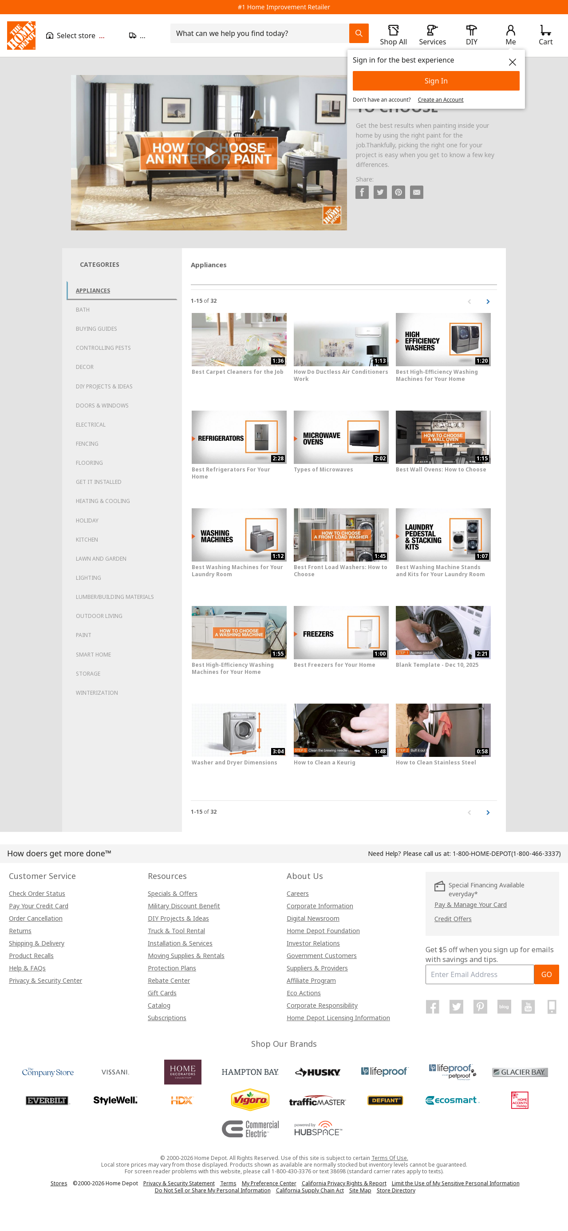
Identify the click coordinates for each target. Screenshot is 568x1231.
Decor (85, 367)
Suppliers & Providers (317, 968)
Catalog (159, 1005)
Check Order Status (37, 893)
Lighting (88, 578)
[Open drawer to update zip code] (144, 35)
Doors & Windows (102, 405)
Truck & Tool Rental (176, 930)
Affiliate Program (311, 980)
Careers (298, 893)
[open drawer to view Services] (432, 35)
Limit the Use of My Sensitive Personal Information (456, 1183)
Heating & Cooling (103, 501)
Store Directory (396, 1190)
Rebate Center (169, 980)
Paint (83, 635)
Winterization (97, 693)
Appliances (93, 290)
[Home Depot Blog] (504, 1007)
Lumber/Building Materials (115, 597)
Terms (228, 1183)
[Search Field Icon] (359, 33)
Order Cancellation (36, 918)
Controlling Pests (103, 348)
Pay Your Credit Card (38, 906)
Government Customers (322, 955)
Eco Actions (304, 993)
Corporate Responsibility (322, 1005)
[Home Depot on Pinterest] (480, 1007)
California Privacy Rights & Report (344, 1183)
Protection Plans (172, 968)
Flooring (89, 463)
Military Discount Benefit (184, 906)
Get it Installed (99, 482)
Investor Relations (313, 943)
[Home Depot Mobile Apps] (552, 1007)
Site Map (360, 1190)
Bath (83, 309)
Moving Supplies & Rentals (186, 955)
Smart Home (93, 654)
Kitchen (87, 539)
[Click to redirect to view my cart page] (546, 35)
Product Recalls (31, 955)
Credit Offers (453, 918)
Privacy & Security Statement (179, 1183)
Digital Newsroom (313, 918)
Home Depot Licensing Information (338, 1017)
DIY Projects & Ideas (104, 386)
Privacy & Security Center (45, 980)
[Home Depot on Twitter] (457, 1007)
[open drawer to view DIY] (472, 35)
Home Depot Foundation (323, 930)
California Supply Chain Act (310, 1190)
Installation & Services (180, 943)
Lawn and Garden (101, 558)
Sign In (436, 81)
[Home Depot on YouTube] (528, 1007)
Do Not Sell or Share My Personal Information (213, 1190)
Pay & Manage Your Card (470, 904)
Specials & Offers (172, 893)
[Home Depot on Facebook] (433, 1007)
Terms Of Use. (389, 1158)
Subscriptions (167, 1017)
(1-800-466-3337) (507, 853)
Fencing (87, 443)
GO (546, 974)
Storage (88, 673)
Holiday (87, 520)
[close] (512, 62)
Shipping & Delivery (36, 943)
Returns (20, 930)
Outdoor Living (99, 616)
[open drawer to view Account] (511, 35)
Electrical (91, 424)
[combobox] (262, 33)
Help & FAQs (27, 968)
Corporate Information (320, 906)
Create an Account (441, 99)
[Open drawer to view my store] (82, 35)
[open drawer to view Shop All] (393, 35)
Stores (59, 1183)
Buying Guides (96, 328)
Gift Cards (162, 993)
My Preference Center (269, 1183)
